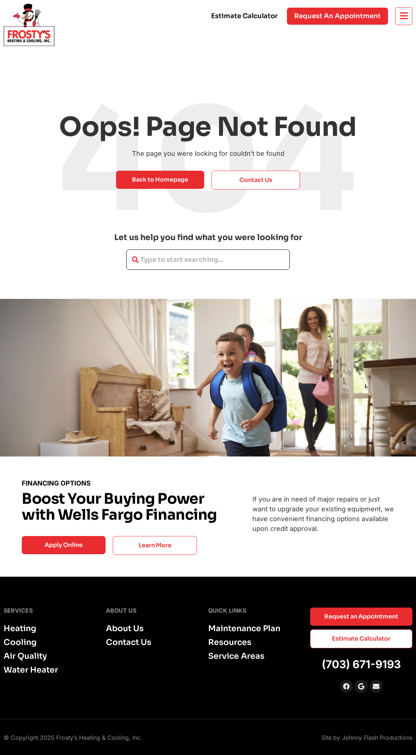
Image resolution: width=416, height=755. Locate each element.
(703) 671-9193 (361, 664)
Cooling (20, 642)
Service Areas (236, 656)
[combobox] (208, 259)
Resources (229, 642)
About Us (125, 628)
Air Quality (25, 656)
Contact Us (128, 642)
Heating (20, 628)
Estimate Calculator (244, 16)
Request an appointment (337, 16)
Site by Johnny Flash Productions (366, 737)
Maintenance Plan (244, 628)
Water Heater (31, 670)
